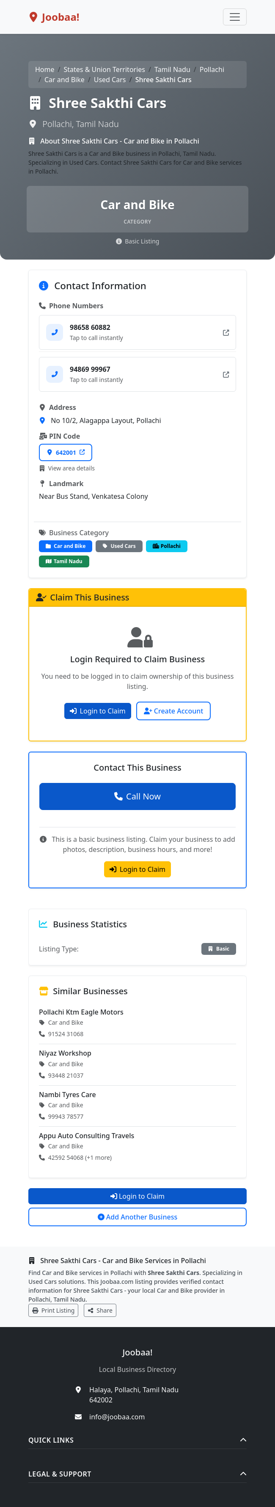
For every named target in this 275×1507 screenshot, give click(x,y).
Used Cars (110, 79)
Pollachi (212, 69)
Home (45, 69)
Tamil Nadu (172, 69)
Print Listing (53, 1310)
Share (100, 1310)
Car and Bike (64, 79)
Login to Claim (98, 711)
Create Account (174, 711)
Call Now (137, 796)
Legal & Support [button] (137, 1474)
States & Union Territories (104, 69)
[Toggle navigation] (235, 16)
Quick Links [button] (137, 1440)
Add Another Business (137, 1217)
